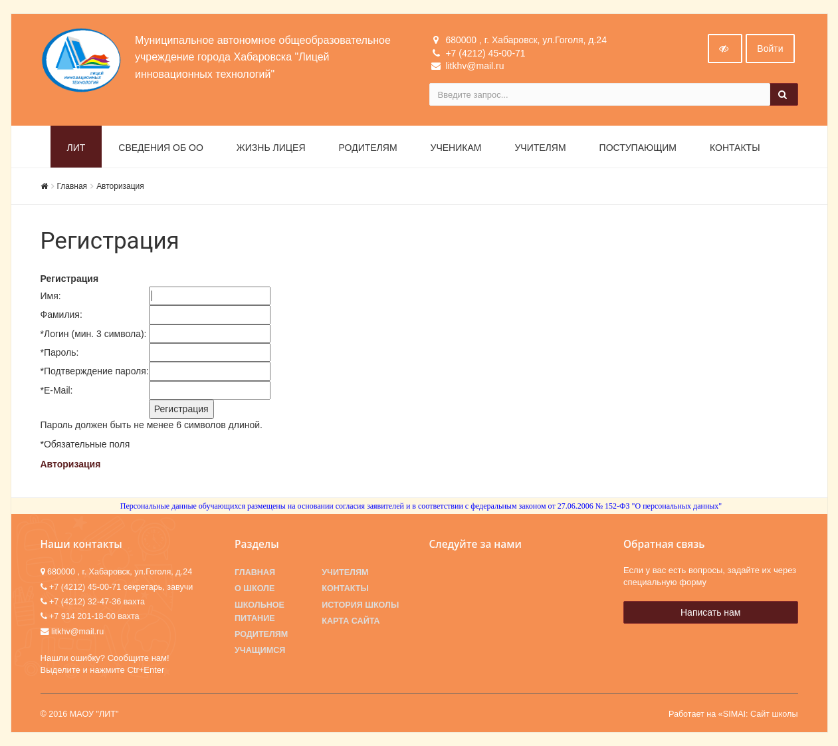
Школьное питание (259, 611)
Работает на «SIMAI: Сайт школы (733, 714)
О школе (254, 588)
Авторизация (120, 186)
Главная (72, 186)
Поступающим (638, 147)
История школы (360, 605)
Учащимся (260, 650)
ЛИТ (76, 147)
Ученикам (456, 147)
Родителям (368, 147)
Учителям (540, 147)
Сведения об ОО (160, 147)
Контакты (735, 147)
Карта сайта (350, 621)
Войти (770, 48)
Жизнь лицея (271, 147)
